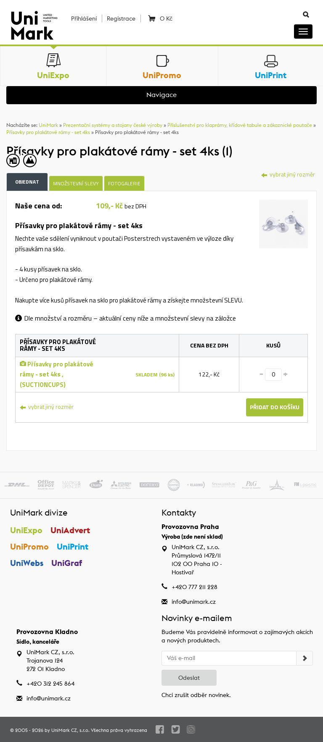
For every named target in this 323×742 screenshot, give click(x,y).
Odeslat (189, 677)
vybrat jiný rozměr (288, 174)
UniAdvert (70, 530)
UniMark (48, 125)
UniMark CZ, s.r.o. (70, 730)
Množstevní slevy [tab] (76, 183)
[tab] (283, 223)
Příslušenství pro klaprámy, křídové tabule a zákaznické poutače (239, 125)
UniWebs (26, 563)
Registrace (121, 18)
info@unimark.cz (194, 601)
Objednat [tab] (27, 182)
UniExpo (26, 530)
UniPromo (29, 546)
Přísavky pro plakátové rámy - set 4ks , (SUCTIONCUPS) (56, 374)
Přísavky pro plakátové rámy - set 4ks (48, 132)
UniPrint (72, 546)
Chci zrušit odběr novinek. (196, 695)
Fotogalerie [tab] (124, 183)
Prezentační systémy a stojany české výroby (112, 125)
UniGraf (66, 563)
